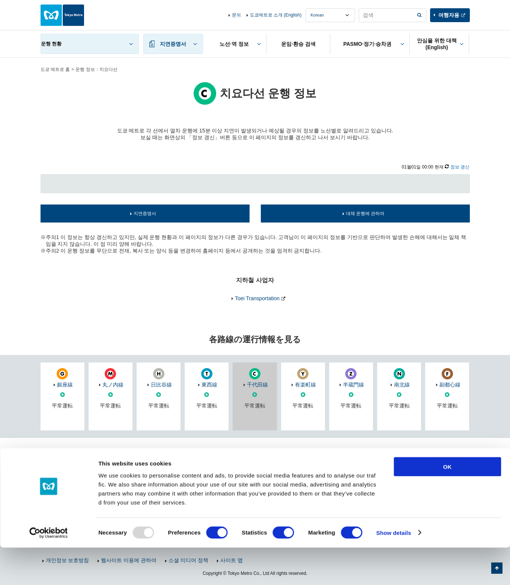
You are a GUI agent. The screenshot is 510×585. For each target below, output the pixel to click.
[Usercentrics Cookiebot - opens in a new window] (48, 570)
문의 (236, 15)
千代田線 (257, 385)
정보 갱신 (459, 167)
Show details (393, 570)
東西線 (209, 385)
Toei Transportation (257, 298)
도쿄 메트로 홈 (55, 69)
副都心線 (449, 385)
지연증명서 (145, 213)
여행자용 (448, 15)
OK (447, 504)
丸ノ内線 (112, 385)
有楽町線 (305, 385)
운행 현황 (51, 44)
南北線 (402, 385)
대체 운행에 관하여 (365, 213)
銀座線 (65, 385)
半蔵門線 (353, 385)
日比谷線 (161, 385)
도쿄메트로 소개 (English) (276, 15)
